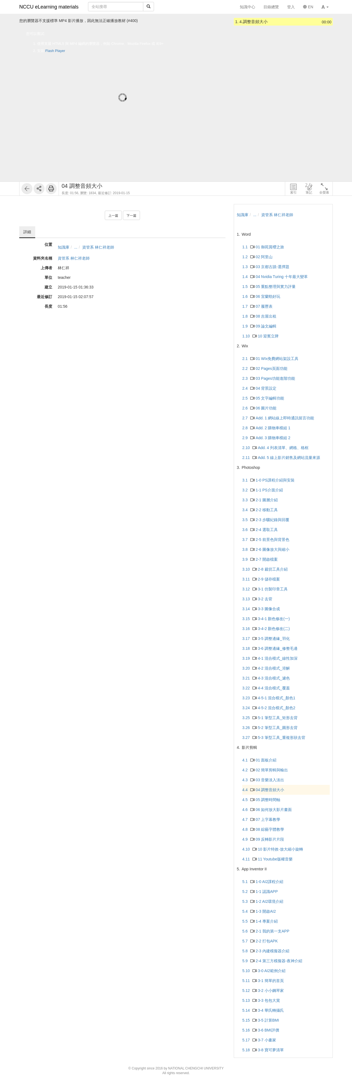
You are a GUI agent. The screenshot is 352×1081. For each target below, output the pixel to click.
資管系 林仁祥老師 (98, 247)
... (76, 247)
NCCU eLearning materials (49, 7)
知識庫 (63, 247)
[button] (325, 7)
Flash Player (55, 51)
